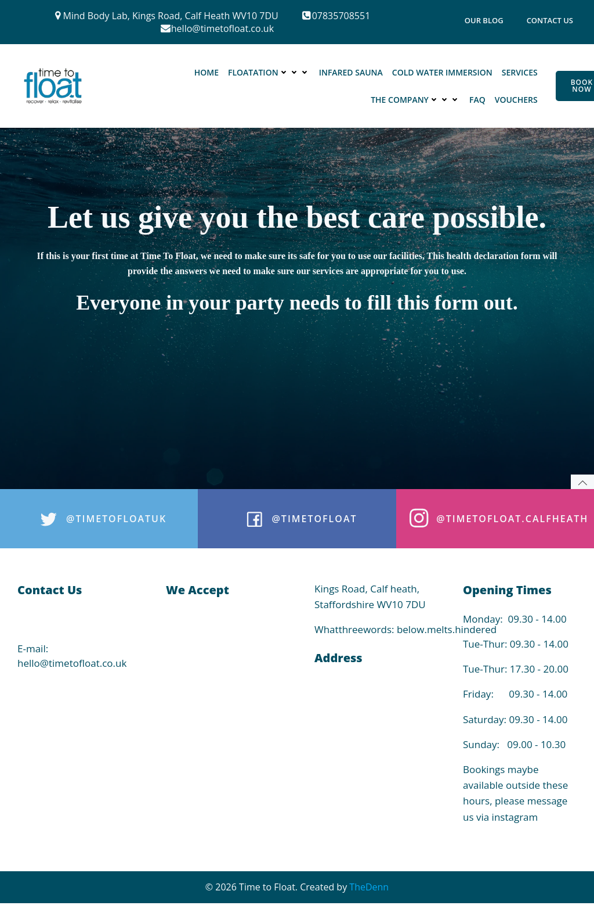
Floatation (269, 72)
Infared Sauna (351, 72)
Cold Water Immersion (442, 72)
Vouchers (516, 99)
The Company (415, 99)
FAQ (477, 99)
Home (206, 72)
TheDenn (369, 887)
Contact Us (550, 20)
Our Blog (484, 20)
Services (520, 72)
